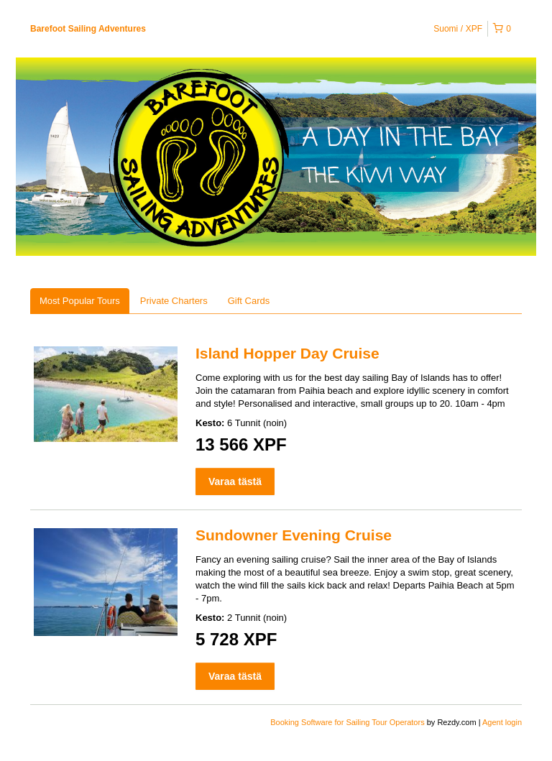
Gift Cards (249, 300)
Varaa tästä (235, 481)
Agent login (502, 722)
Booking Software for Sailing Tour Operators (348, 722)
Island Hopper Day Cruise (288, 353)
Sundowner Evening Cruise (294, 535)
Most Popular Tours (80, 300)
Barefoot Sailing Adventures (88, 29)
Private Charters (174, 300)
